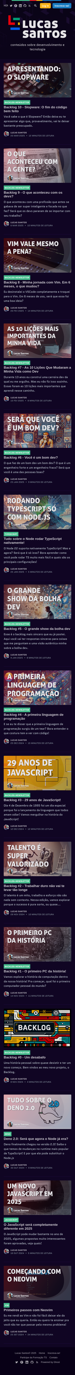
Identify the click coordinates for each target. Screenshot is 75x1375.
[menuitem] (7, 6)
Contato (54, 1357)
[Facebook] (15, 5)
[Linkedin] (20, 5)
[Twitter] (11, 5)
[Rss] (29, 5)
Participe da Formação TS (33, 1357)
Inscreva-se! (61, 5)
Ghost (57, 1362)
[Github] (25, 5)
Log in (45, 5)
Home (7, 5)
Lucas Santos (18, 132)
